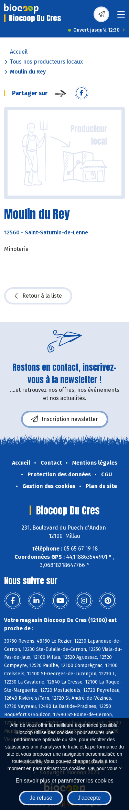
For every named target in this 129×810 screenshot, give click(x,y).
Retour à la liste (38, 295)
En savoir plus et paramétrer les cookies (64, 781)
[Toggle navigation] (121, 16)
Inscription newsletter (64, 419)
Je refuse (41, 798)
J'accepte (89, 798)
